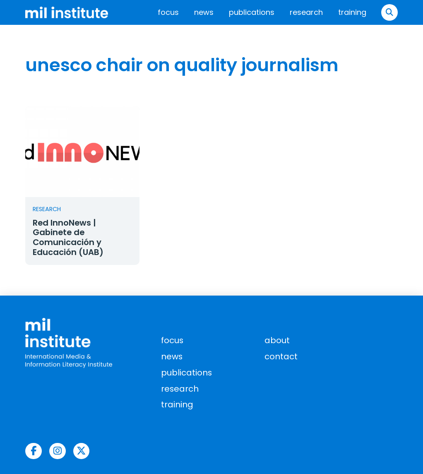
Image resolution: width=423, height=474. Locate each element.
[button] (389, 12)
